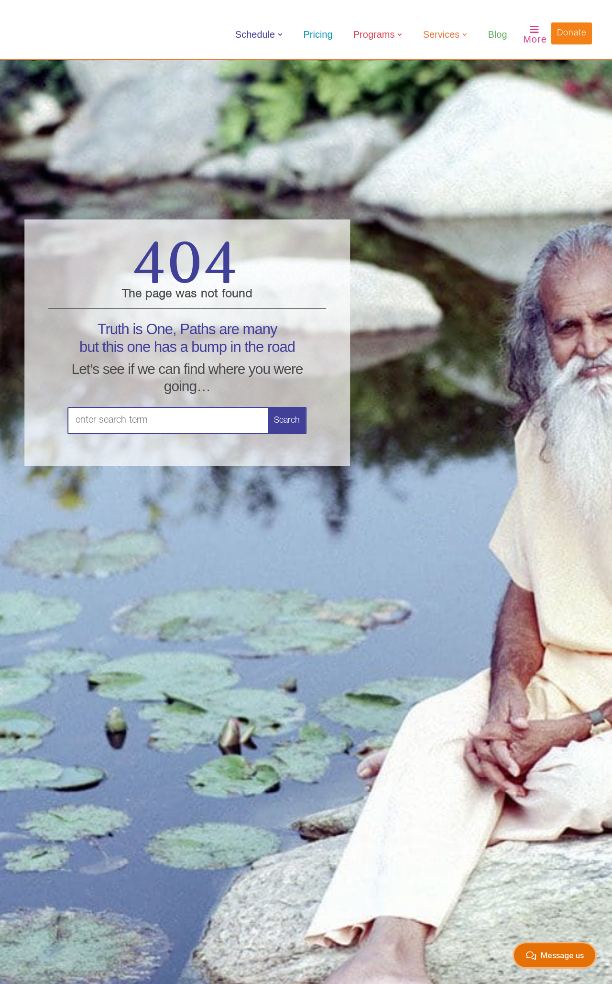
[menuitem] (259, 34)
